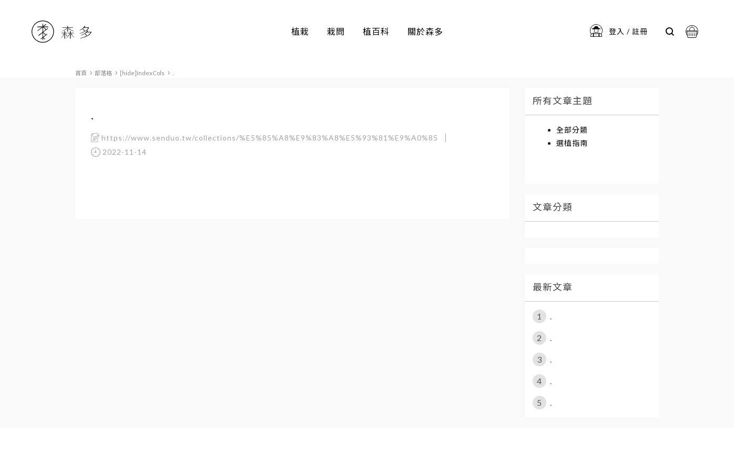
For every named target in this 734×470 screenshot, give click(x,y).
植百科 (376, 31)
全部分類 (572, 129)
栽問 (336, 31)
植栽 (300, 31)
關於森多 (425, 31)
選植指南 (572, 142)
